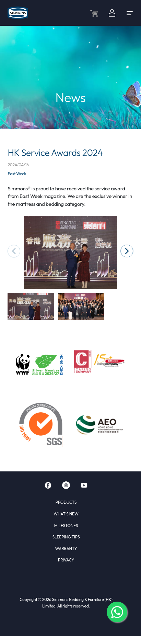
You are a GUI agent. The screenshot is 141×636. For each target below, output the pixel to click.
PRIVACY (66, 559)
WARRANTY (66, 548)
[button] (126, 251)
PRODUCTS (66, 502)
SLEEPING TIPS (66, 536)
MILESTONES (66, 525)
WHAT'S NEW (66, 513)
